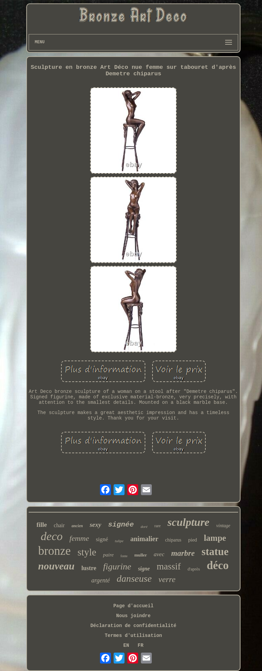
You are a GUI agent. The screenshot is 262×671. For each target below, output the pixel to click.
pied (192, 540)
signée (121, 525)
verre (167, 579)
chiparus (173, 540)
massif (169, 566)
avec (159, 554)
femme (79, 538)
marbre (183, 553)
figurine (117, 566)
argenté (100, 580)
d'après (194, 568)
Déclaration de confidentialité (133, 625)
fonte (124, 556)
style (86, 552)
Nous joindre (133, 616)
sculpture (188, 522)
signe (144, 568)
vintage (223, 525)
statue (215, 552)
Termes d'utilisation (133, 635)
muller (140, 555)
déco (218, 565)
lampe (215, 538)
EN (126, 645)
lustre (89, 568)
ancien (77, 525)
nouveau (56, 565)
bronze (54, 551)
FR (141, 645)
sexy (95, 524)
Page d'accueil (133, 606)
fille (42, 524)
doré (144, 526)
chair (59, 525)
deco (51, 536)
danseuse (134, 578)
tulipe (119, 541)
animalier (144, 539)
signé (102, 539)
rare (157, 525)
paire (108, 555)
